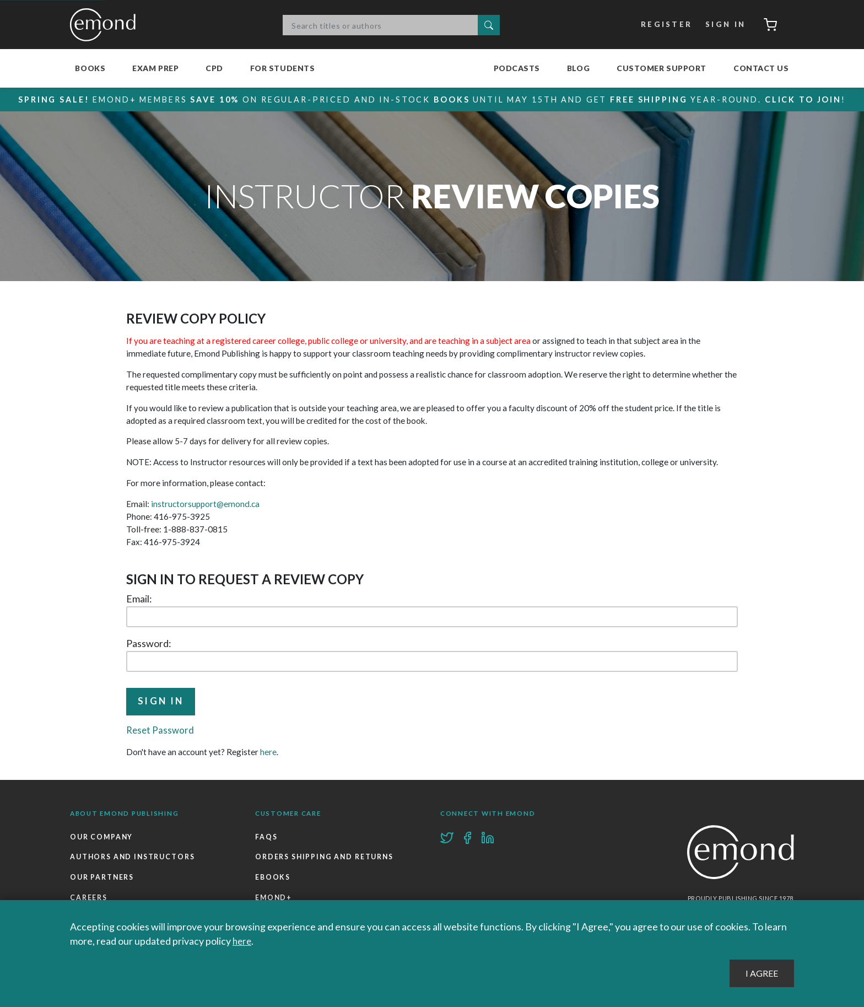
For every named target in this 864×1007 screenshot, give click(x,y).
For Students (282, 68)
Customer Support (661, 68)
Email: (139, 599)
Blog (578, 68)
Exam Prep (155, 68)
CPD (214, 68)
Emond (106, 24)
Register (663, 24)
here (268, 753)
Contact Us (761, 68)
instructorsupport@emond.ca (205, 504)
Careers (88, 900)
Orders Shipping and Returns (325, 858)
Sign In (723, 24)
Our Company (102, 838)
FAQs (266, 838)
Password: (148, 643)
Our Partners (102, 879)
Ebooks (272, 879)
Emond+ (274, 900)
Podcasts (517, 68)
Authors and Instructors (133, 858)
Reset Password (161, 731)
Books (90, 68)
